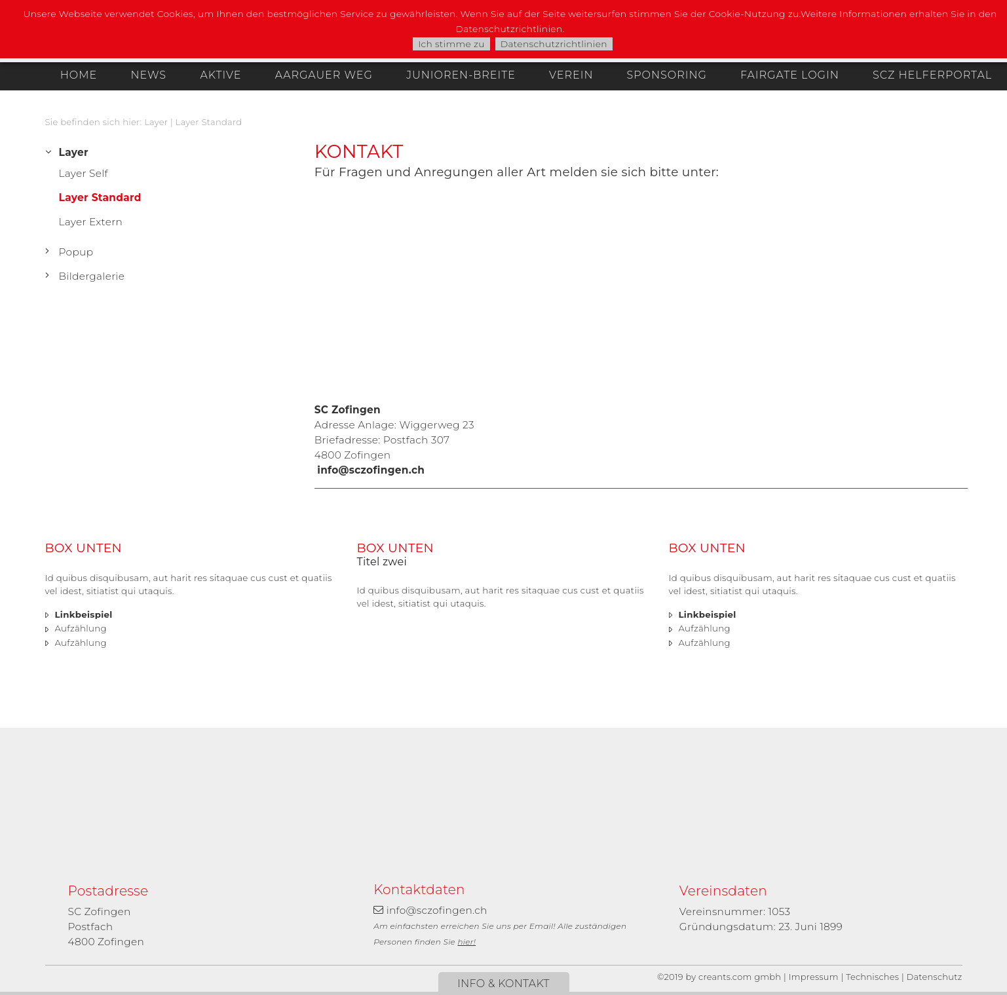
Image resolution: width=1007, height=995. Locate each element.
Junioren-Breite (461, 75)
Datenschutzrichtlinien (554, 44)
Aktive (221, 75)
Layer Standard (209, 122)
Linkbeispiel (84, 614)
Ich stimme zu (451, 44)
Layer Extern (91, 222)
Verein (571, 75)
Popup (76, 252)
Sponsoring (666, 75)
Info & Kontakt (503, 983)
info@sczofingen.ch (371, 470)
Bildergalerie (92, 276)
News (148, 75)
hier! (466, 942)
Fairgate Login (789, 75)
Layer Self (83, 173)
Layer (156, 122)
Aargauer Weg (324, 75)
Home (78, 75)
